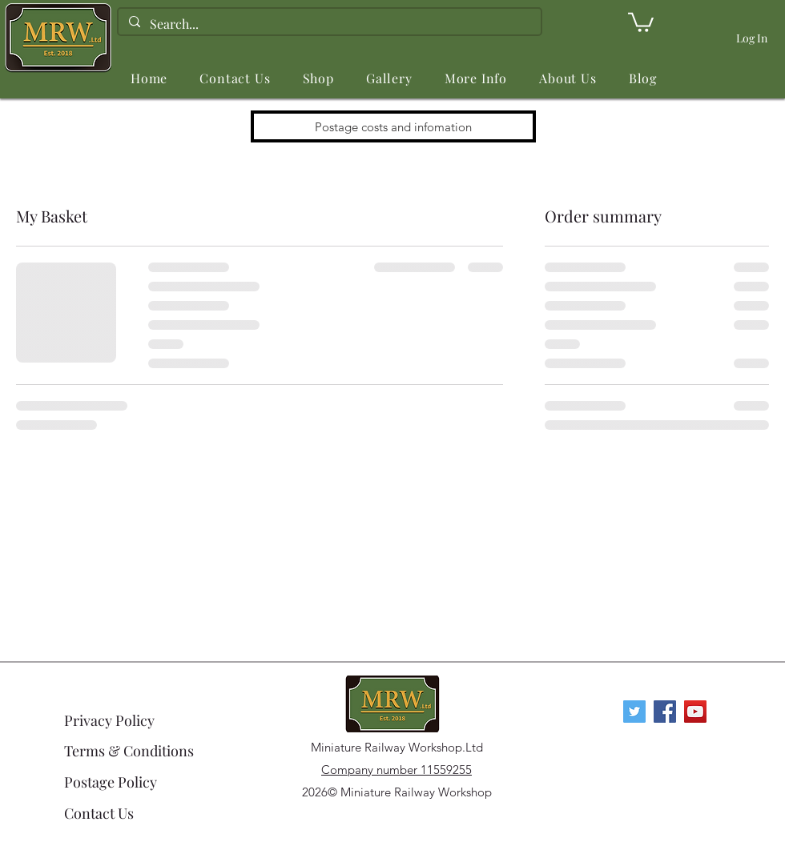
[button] (318, 78)
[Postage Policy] (130, 782)
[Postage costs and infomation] (393, 126)
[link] (641, 21)
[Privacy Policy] (121, 720)
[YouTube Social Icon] (695, 711)
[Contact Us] (130, 813)
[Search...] (328, 24)
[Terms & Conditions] (130, 750)
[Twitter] (634, 711)
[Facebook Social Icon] (665, 711)
